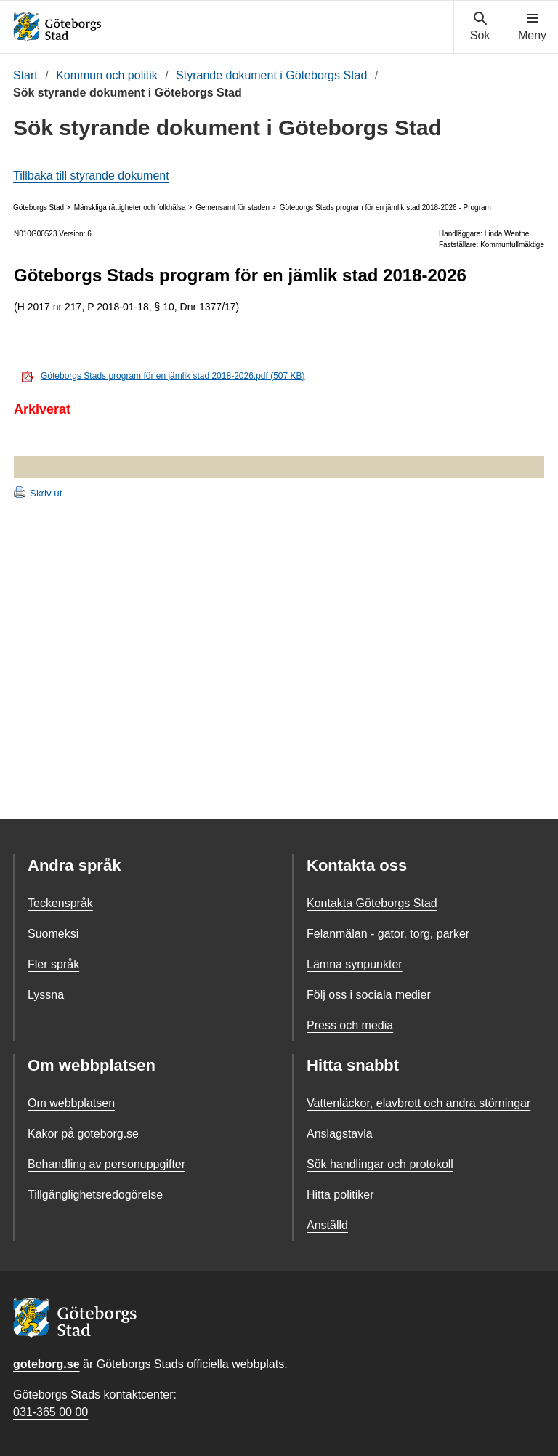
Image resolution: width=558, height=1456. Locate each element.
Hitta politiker (340, 1194)
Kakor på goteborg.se (83, 1133)
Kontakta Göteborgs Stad (372, 903)
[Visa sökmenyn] (480, 27)
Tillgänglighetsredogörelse (95, 1194)
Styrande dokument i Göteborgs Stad (271, 75)
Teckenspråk (60, 903)
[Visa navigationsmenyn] (532, 27)
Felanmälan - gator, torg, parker (388, 934)
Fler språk (53, 964)
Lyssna (46, 995)
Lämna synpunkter (355, 964)
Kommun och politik (107, 75)
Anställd (327, 1225)
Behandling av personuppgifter (106, 1164)
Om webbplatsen (71, 1103)
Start (25, 75)
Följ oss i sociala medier (369, 995)
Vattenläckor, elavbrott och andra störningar (418, 1103)
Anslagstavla (340, 1133)
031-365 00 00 (50, 1412)
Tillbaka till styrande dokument (91, 175)
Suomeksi (53, 934)
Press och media (350, 1025)
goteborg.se (46, 1364)
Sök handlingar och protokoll (380, 1164)
